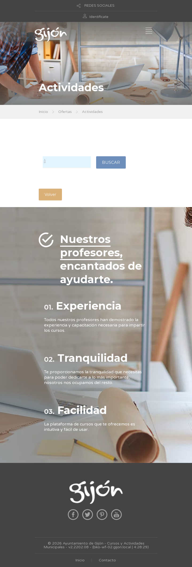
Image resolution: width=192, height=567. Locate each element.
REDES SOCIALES (99, 5)
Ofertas (65, 111)
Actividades (92, 111)
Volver (50, 194)
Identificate (98, 17)
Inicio (43, 111)
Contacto (107, 560)
